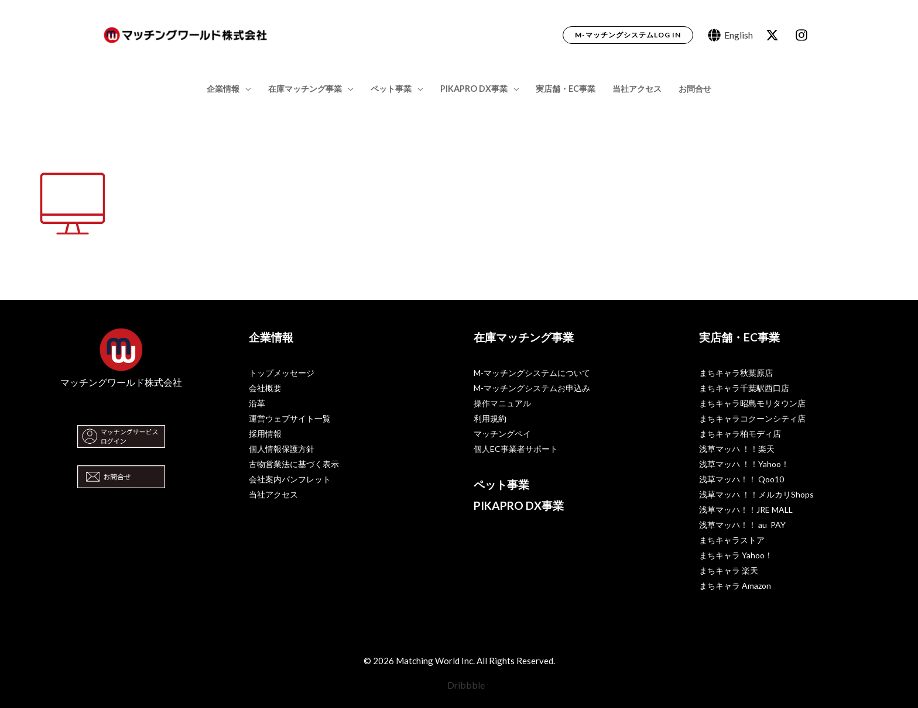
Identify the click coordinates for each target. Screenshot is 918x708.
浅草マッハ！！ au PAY (742, 525)
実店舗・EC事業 (565, 89)
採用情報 (265, 433)
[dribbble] (803, 35)
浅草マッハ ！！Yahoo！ (744, 464)
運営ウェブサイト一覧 (290, 418)
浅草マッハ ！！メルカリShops (756, 494)
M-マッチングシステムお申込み (532, 388)
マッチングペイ (502, 433)
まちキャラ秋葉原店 (736, 373)
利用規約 (490, 418)
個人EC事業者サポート (516, 449)
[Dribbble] (459, 685)
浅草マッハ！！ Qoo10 (741, 479)
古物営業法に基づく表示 (294, 464)
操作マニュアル (502, 403)
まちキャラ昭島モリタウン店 (752, 403)
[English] (730, 35)
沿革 (257, 403)
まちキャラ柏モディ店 (740, 433)
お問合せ (695, 89)
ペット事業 (391, 89)
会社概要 (265, 388)
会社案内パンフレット (290, 479)
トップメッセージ (281, 373)
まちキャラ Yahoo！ (736, 555)
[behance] (774, 35)
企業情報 (223, 89)
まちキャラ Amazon (735, 585)
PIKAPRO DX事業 (474, 89)
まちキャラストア (732, 540)
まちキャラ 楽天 (728, 570)
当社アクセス (637, 89)
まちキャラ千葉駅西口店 (744, 388)
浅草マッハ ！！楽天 (737, 449)
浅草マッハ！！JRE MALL (746, 509)
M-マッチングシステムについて (532, 373)
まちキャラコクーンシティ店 (752, 418)
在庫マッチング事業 (305, 89)
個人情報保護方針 (281, 449)
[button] (628, 35)
